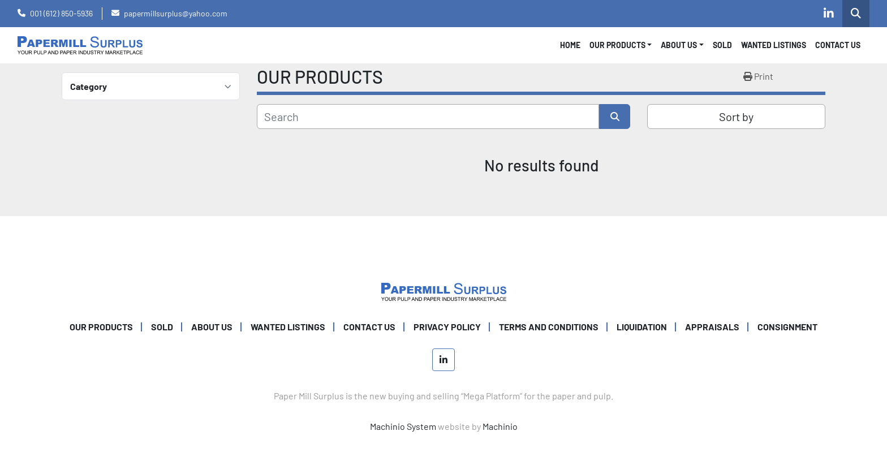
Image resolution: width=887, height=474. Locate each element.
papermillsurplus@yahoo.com (175, 13)
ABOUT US (211, 326)
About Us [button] (679, 45)
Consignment (787, 326)
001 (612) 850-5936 (61, 13)
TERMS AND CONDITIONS (548, 326)
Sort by (736, 116)
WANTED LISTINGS (773, 45)
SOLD (722, 45)
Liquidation (642, 326)
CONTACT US (837, 45)
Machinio (500, 426)
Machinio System (403, 426)
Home (570, 45)
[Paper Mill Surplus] (443, 290)
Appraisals (712, 326)
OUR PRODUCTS (617, 45)
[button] (620, 45)
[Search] (428, 116)
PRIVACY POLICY (447, 326)
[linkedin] (828, 13)
